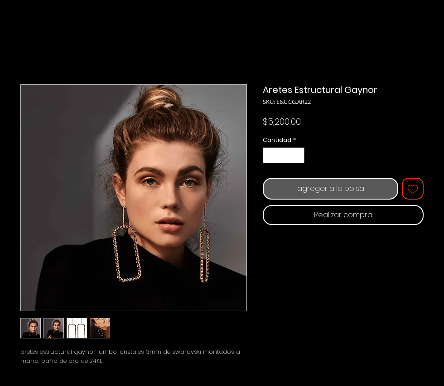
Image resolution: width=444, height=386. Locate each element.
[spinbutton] (284, 155)
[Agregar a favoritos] (413, 189)
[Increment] (298, 155)
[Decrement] (269, 155)
